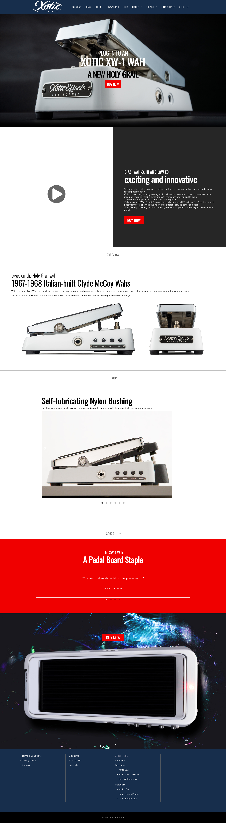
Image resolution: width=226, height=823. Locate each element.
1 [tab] (102, 503)
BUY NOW (113, 84)
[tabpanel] (113, 447)
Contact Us (75, 760)
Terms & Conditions (31, 756)
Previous (44, 448)
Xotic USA (124, 770)
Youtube (121, 760)
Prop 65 (26, 765)
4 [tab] (115, 503)
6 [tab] (123, 503)
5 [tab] (119, 503)
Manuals (73, 765)
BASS (88, 7)
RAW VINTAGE (113, 7)
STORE (125, 7)
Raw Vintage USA (128, 779)
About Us (74, 756)
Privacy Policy (29, 760)
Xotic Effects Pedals (129, 774)
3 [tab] (110, 503)
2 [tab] (106, 503)
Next (181, 448)
